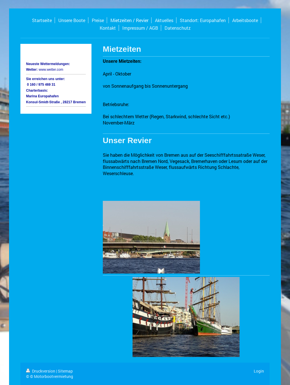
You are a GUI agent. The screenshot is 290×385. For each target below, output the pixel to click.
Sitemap (65, 371)
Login (259, 371)
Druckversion (41, 371)
